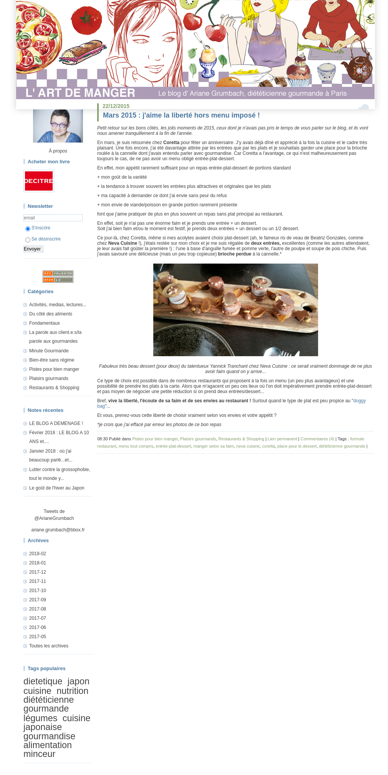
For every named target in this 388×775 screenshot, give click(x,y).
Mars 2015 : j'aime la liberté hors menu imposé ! (181, 115)
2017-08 (37, 609)
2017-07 (37, 618)
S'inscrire (37, 228)
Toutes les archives (48, 646)
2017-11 (37, 581)
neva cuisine (248, 446)
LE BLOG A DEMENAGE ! (56, 423)
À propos (58, 151)
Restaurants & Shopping (54, 387)
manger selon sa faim (214, 446)
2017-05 (37, 636)
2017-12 (37, 572)
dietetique (42, 681)
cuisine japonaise (57, 722)
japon (79, 681)
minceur (39, 754)
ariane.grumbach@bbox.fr (58, 530)
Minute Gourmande (49, 350)
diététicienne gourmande (48, 704)
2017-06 (37, 627)
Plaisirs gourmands (48, 378)
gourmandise (49, 736)
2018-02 (37, 553)
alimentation (47, 745)
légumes (40, 718)
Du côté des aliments (50, 314)
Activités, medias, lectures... (57, 304)
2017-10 (37, 590)
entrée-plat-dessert (173, 446)
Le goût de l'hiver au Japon (57, 488)
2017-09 (37, 599)
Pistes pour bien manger (54, 369)
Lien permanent (282, 438)
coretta (268, 446)
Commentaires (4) (317, 438)
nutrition (72, 691)
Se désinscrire (43, 239)
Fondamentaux (44, 323)
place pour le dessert (297, 446)
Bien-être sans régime (51, 360)
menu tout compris (136, 446)
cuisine (37, 691)
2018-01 (37, 563)
